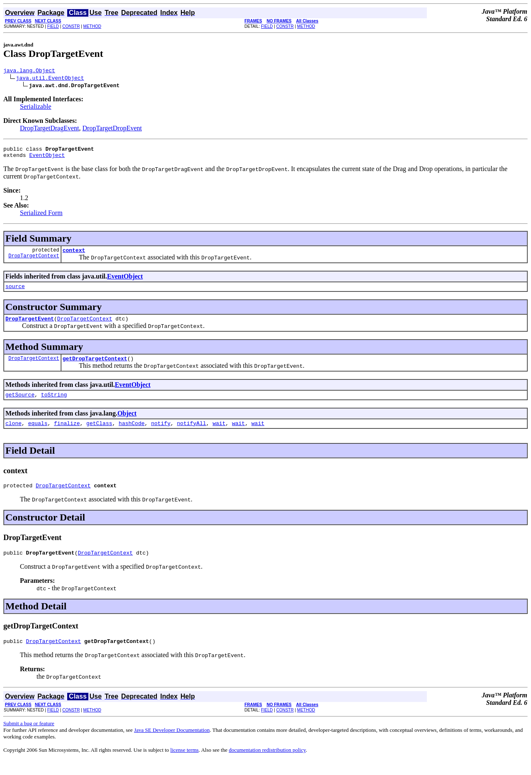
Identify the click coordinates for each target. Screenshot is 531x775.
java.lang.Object (29, 71)
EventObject (47, 158)
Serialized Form (41, 216)
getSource (19, 404)
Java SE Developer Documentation (171, 745)
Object (126, 423)
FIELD (53, 26)
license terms (185, 765)
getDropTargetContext (95, 367)
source (15, 292)
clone (13, 434)
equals (38, 434)
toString (54, 404)
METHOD (92, 26)
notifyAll (191, 434)
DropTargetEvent (29, 326)
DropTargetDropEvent (112, 129)
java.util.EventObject (50, 79)
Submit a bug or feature (28, 738)
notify (161, 434)
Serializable (35, 107)
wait (218, 434)
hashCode (131, 434)
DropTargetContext (33, 261)
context (74, 255)
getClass (99, 434)
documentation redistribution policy (267, 765)
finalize (67, 434)
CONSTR (71, 26)
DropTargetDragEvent (49, 129)
